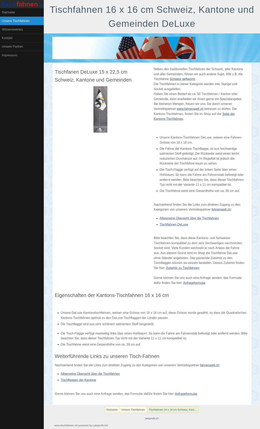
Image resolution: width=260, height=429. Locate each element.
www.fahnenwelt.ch (190, 109)
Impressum (9, 55)
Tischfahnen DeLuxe (174, 224)
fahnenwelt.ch (221, 209)
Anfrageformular (194, 283)
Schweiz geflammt (182, 79)
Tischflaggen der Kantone (78, 380)
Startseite (8, 12)
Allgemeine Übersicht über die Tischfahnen (189, 218)
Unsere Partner (12, 46)
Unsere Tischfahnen (16, 21)
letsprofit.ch (152, 418)
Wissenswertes (12, 29)
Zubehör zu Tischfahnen (182, 268)
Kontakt (7, 38)
